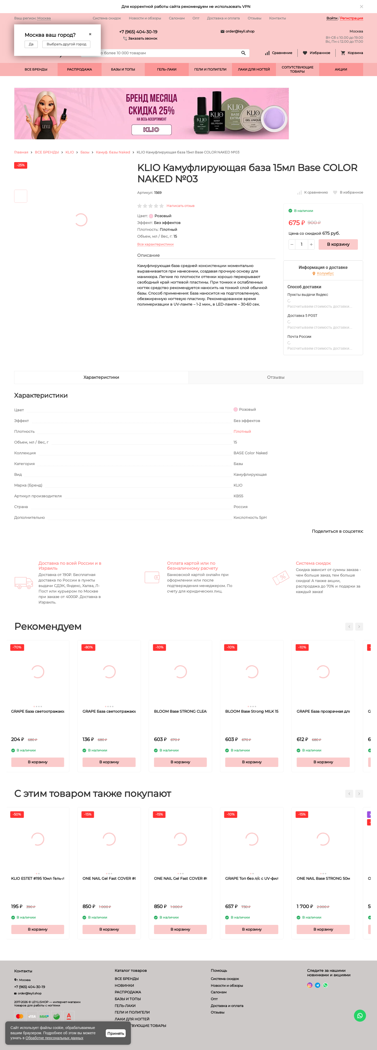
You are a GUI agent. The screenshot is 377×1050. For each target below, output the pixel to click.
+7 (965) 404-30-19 (138, 31)
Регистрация (351, 18)
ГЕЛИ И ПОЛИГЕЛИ (210, 69)
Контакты (277, 18)
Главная (21, 152)
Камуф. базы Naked (113, 152)
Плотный (242, 431)
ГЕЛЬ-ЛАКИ (166, 69)
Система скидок (107, 18)
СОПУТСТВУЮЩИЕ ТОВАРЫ (297, 69)
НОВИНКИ (124, 985)
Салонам (177, 18)
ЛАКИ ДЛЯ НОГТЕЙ (254, 69)
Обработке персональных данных (55, 1038)
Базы (84, 152)
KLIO (69, 152)
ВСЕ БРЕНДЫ (36, 69)
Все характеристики (155, 244)
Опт (195, 18)
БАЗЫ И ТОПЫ (123, 69)
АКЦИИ (341, 69)
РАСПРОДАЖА (79, 69)
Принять (115, 1033)
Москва (44, 18)
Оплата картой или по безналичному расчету (192, 566)
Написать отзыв (181, 206)
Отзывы (254, 18)
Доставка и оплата (223, 18)
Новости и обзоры (145, 18)
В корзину (338, 244)
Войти (331, 18)
